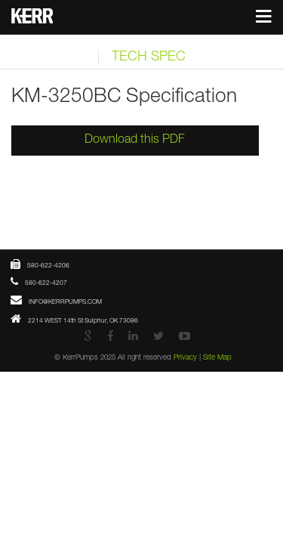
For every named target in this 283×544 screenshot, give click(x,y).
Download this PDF (141, 140)
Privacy (210, 405)
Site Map (254, 405)
